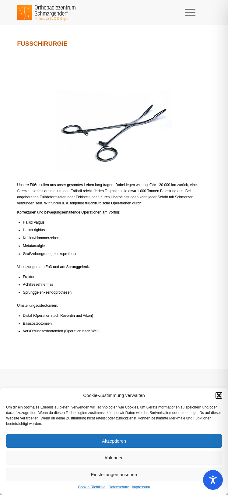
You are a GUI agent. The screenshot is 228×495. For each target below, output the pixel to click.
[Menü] (187, 12)
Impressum (141, 487)
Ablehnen (114, 457)
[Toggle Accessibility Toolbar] (212, 479)
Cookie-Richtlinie (91, 487)
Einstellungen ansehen (114, 474)
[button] (219, 395)
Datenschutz (119, 487)
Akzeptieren (114, 441)
